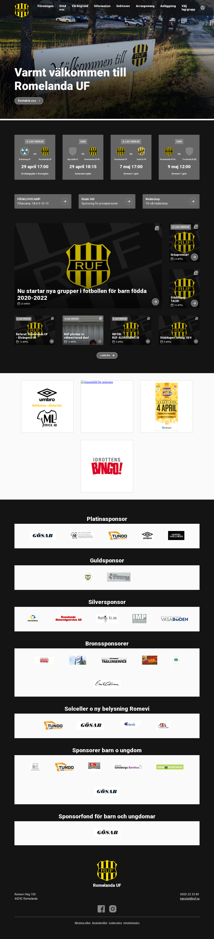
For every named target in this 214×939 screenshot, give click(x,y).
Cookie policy (115, 923)
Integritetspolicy (131, 923)
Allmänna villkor (83, 923)
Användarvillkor (99, 923)
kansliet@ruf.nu (190, 898)
